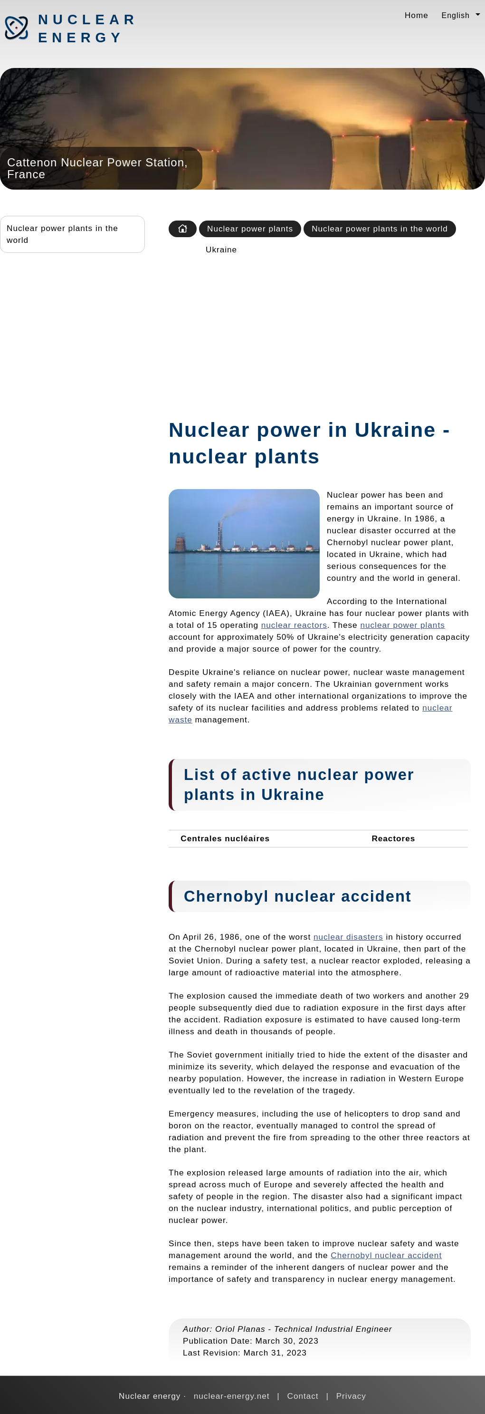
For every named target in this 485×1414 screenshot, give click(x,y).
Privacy (351, 1396)
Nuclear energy (88, 28)
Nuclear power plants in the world (62, 234)
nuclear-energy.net (232, 1396)
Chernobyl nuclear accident (386, 1255)
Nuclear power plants (250, 228)
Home (416, 15)
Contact (303, 1396)
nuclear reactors (294, 625)
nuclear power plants (402, 625)
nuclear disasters (348, 937)
